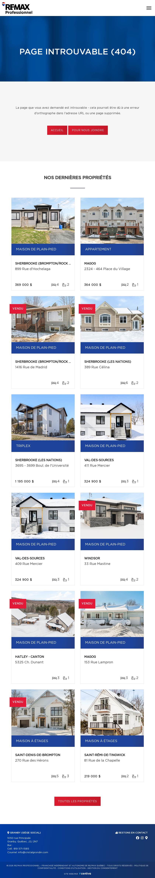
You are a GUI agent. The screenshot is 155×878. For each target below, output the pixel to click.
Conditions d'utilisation (72, 868)
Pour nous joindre (88, 130)
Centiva (85, 873)
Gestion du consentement (102, 868)
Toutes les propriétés (77, 801)
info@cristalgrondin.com (33, 852)
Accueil (57, 130)
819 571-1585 (21, 849)
